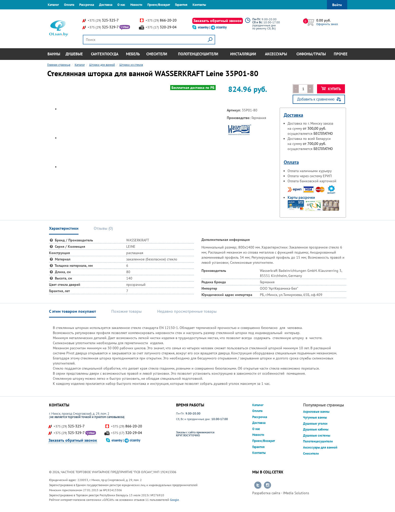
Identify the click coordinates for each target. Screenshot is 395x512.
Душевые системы (316, 435)
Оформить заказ (327, 24)
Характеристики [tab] (63, 228)
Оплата (69, 5)
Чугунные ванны (315, 417)
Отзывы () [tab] (103, 228)
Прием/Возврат (158, 5)
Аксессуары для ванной (320, 447)
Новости (136, 5)
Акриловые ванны (316, 411)
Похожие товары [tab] (126, 311)
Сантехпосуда (104, 54)
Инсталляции (243, 54)
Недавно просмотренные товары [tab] (187, 311)
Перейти (258, 485)
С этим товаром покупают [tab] (72, 311)
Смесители (156, 54)
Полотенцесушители (198, 54)
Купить (331, 88)
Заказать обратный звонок (217, 20)
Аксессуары (276, 54)
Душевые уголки (315, 423)
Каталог (53, 5)
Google (174, 500)
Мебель (133, 54)
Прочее (340, 54)
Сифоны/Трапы (311, 54)
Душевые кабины (315, 429)
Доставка (105, 5)
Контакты (199, 5)
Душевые (74, 54)
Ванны (54, 54)
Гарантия (181, 5)
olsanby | (204, 27)
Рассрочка (86, 5)
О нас (121, 5)
